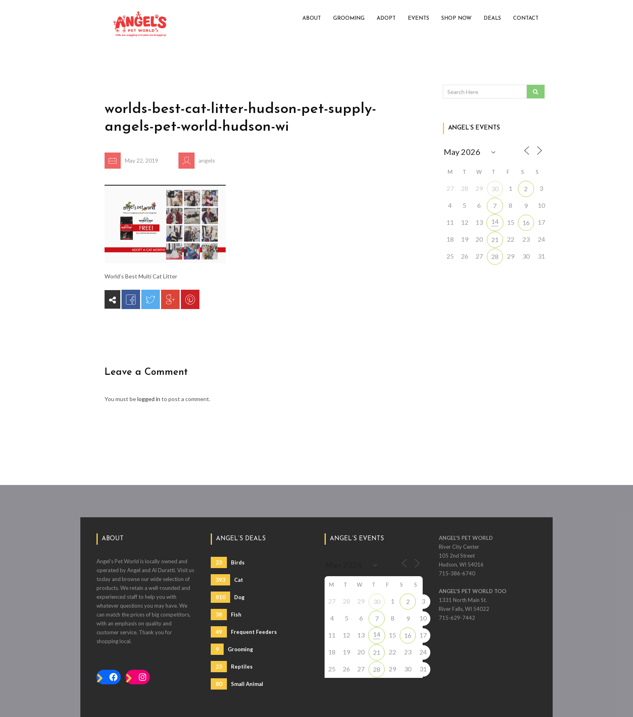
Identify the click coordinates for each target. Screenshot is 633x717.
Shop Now (456, 18)
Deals (492, 18)
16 (526, 222)
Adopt (386, 18)
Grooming (349, 18)
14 (495, 221)
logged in (148, 398)
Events (418, 18)
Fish (226, 614)
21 (495, 239)
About (311, 18)
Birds (228, 562)
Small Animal (237, 684)
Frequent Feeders (244, 632)
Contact (526, 18)
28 (495, 256)
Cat (227, 579)
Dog (228, 597)
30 (495, 188)
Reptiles (232, 666)
